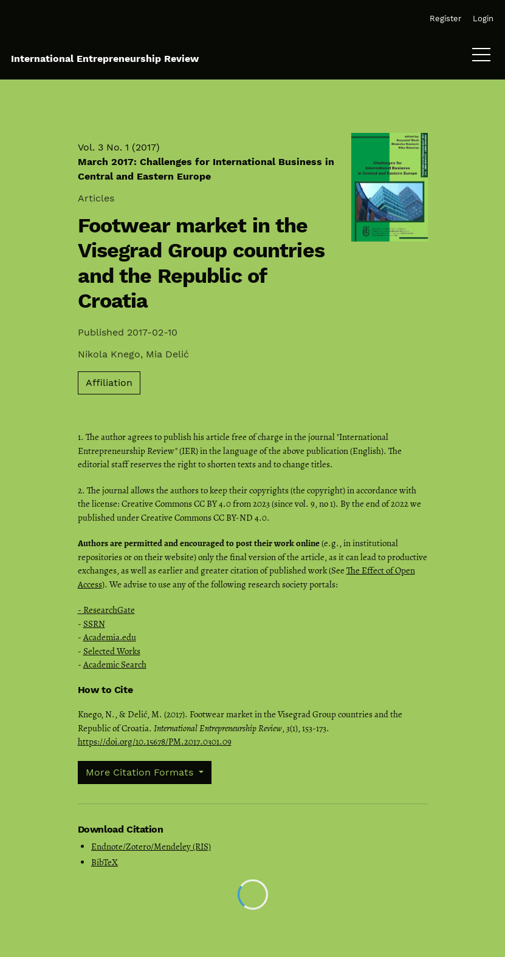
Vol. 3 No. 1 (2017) (206, 161)
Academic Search (114, 664)
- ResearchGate (106, 610)
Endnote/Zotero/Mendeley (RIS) (151, 846)
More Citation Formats (141, 772)
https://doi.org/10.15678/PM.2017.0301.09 (155, 742)
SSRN (94, 624)
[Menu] (481, 58)
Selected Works (111, 651)
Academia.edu (109, 637)
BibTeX (104, 862)
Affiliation (109, 382)
